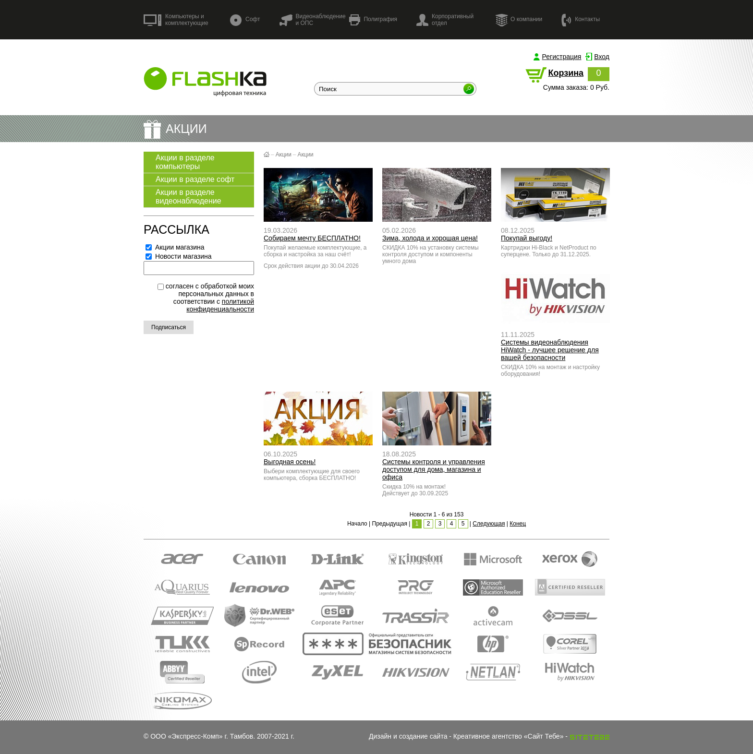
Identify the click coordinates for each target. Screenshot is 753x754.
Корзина (565, 73)
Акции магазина (175, 247)
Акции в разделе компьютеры (185, 162)
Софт (245, 19)
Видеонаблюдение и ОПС (312, 19)
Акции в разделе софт (195, 179)
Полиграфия (373, 19)
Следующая (489, 523)
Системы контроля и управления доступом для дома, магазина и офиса (433, 469)
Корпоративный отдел (445, 19)
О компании (518, 19)
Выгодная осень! (290, 462)
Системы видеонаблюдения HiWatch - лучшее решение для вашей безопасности (550, 349)
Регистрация (562, 56)
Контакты (580, 19)
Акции (283, 154)
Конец (518, 523)
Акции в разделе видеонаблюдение (188, 196)
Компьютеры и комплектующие (176, 19)
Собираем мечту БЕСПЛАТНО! (312, 238)
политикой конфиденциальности (220, 305)
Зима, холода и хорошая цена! (430, 238)
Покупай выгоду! (526, 238)
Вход (601, 56)
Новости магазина (179, 256)
